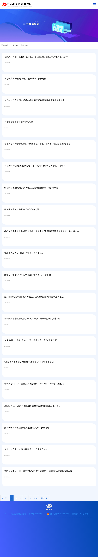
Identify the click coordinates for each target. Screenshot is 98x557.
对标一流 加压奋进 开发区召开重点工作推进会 (25, 79)
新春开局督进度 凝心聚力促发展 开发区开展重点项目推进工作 (32, 318)
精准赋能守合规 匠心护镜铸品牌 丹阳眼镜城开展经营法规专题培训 (34, 100)
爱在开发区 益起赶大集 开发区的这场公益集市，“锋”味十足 (31, 188)
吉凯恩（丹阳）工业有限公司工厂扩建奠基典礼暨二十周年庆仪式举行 (36, 57)
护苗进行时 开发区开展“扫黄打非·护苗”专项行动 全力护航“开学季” (34, 166)
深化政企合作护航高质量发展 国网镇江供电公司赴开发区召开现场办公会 (37, 144)
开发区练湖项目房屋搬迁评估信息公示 (21, 209)
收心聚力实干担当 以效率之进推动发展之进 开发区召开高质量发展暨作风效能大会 (41, 231)
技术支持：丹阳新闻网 (80, 514)
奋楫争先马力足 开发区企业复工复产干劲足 (24, 253)
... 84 (35, 498)
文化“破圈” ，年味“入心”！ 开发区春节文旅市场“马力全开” (31, 340)
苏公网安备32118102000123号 (59, 514)
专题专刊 (24, 45)
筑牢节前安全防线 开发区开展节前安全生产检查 (26, 449)
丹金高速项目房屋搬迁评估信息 (18, 122)
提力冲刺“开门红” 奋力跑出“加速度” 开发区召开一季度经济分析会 (34, 384)
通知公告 (4, 45)
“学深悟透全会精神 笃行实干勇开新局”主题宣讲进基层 (29, 362)
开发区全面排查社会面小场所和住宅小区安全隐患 (26, 428)
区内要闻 (14, 45)
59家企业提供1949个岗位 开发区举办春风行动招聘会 (28, 275)
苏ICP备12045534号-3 (36, 514)
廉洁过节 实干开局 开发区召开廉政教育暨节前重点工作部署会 (32, 406)
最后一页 (44, 498)
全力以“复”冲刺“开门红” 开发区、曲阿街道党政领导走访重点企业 (34, 297)
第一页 (4, 498)
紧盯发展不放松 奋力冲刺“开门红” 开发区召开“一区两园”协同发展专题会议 (38, 471)
